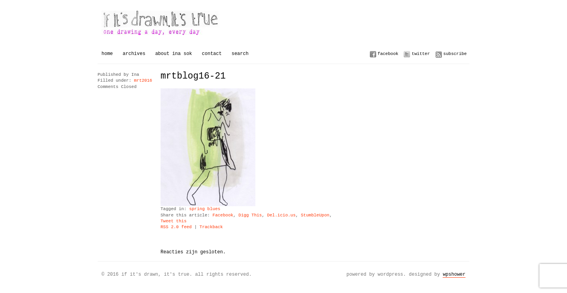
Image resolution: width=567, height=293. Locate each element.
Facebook (388, 54)
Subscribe (455, 54)
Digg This (250, 215)
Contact (212, 53)
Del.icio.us (281, 215)
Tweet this (174, 221)
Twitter (421, 54)
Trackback (211, 227)
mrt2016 (143, 81)
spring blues (204, 209)
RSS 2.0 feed (176, 227)
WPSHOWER (454, 274)
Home (107, 53)
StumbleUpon (315, 215)
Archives (134, 53)
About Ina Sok (173, 53)
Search (239, 53)
